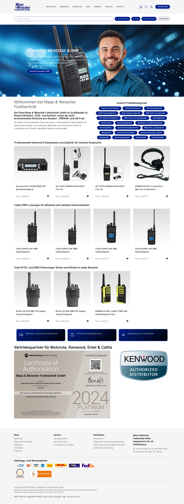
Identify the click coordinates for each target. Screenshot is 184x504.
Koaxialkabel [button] (141, 137)
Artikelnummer (122, 19)
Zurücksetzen (164, 18)
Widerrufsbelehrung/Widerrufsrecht (109, 445)
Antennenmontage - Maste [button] (151, 132)
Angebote (64, 6)
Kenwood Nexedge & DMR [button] (40, 71)
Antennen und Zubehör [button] (126, 132)
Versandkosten (60, 438)
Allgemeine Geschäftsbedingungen (108, 442)
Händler (97, 6)
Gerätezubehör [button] (106, 127)
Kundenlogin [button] (163, 6)
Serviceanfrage (60, 442)
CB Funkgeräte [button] (159, 118)
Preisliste (18, 451)
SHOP (88, 6)
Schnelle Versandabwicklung (86, 335)
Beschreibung (149, 19)
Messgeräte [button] (106, 132)
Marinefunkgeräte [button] (124, 123)
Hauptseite (51, 6)
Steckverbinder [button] (158, 137)
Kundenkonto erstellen (64, 445)
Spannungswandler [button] (122, 137)
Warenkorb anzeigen (23, 442)
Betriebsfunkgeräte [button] (154, 108)
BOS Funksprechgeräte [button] (131, 113)
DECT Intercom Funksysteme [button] (135, 118)
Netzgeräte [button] (104, 137)
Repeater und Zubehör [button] (110, 108)
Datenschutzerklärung (103, 448)
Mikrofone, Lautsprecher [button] (154, 127)
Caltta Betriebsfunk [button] (132, 108)
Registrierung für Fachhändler (138, 335)
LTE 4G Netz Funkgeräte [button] (108, 118)
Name (136, 19)
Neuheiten (77, 6)
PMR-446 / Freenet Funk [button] (155, 113)
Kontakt (109, 6)
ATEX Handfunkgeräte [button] (107, 113)
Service (120, 6)
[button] (14, 61)
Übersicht (18, 438)
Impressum (98, 438)
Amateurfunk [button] (106, 123)
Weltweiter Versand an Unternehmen (38, 335)
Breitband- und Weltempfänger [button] (150, 123)
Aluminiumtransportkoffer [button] (128, 127)
